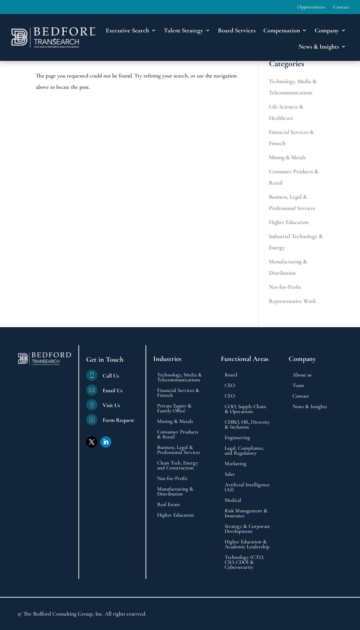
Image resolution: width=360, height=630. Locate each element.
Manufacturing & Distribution (175, 491)
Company (327, 30)
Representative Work (292, 301)
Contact (341, 7)
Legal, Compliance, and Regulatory (244, 450)
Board (231, 375)
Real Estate (168, 504)
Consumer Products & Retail (177, 434)
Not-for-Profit (285, 287)
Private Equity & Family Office (174, 408)
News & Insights (318, 46)
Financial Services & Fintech (178, 393)
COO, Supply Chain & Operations (245, 409)
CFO (230, 396)
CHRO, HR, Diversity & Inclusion (247, 424)
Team (298, 385)
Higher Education (288, 222)
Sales (229, 474)
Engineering (237, 438)
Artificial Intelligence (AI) (247, 487)
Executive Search (127, 30)
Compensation (281, 30)
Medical (233, 500)
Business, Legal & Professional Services (178, 450)
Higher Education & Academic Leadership (247, 544)
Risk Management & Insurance (246, 513)
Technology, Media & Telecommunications (179, 377)
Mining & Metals (287, 157)
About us (301, 375)
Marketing (235, 464)
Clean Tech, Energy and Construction (177, 465)
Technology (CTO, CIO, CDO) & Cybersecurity (244, 562)
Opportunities (311, 7)
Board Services (237, 30)
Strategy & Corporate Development (247, 529)
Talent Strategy (183, 30)
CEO (230, 385)
